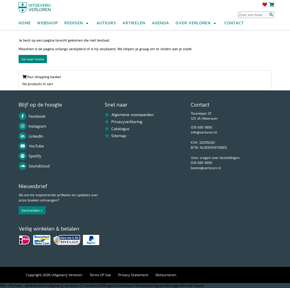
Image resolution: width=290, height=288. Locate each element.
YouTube (31, 146)
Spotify (30, 156)
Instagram (32, 126)
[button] (87, 25)
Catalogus (117, 129)
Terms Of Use (100, 275)
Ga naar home (32, 59)
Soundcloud (34, 166)
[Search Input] (256, 16)
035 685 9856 (201, 127)
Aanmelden (30, 210)
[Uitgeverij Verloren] (40, 10)
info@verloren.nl (204, 132)
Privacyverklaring (123, 122)
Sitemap (115, 136)
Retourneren (166, 275)
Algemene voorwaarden (129, 115)
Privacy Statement (133, 275)
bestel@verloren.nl (206, 168)
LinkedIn (31, 136)
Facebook (32, 116)
